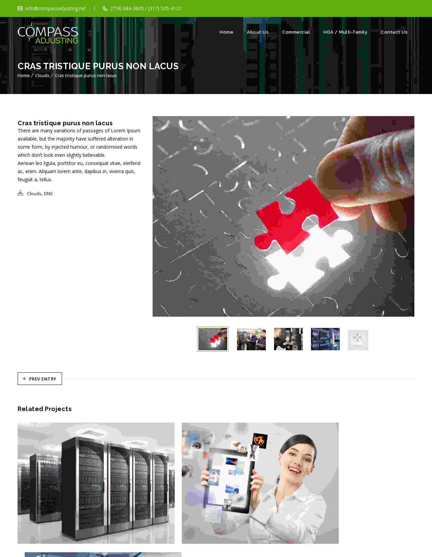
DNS (48, 193)
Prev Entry (40, 380)
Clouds (42, 75)
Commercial (296, 32)
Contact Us (394, 32)
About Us (258, 32)
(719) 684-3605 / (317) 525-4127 (146, 8)
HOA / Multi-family (345, 32)
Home (226, 32)
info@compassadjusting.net (55, 8)
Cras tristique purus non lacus (86, 75)
